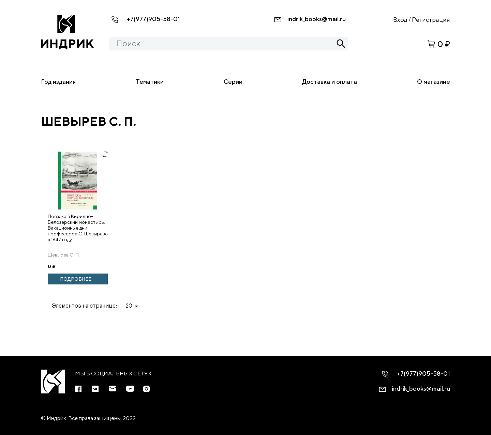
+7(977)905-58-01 (153, 18)
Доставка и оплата (329, 81)
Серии (233, 81)
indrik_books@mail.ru (316, 18)
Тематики (150, 81)
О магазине (433, 81)
